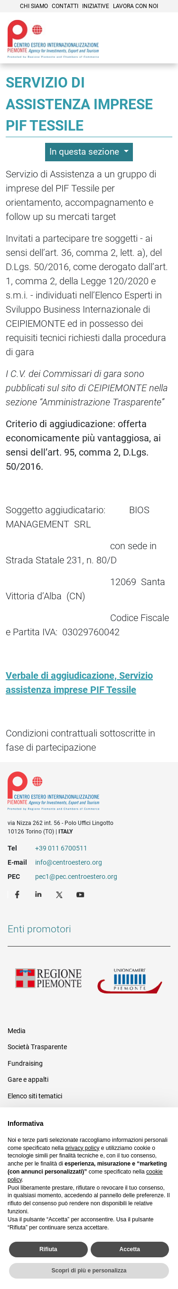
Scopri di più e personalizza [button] (88, 1270)
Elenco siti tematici (35, 1096)
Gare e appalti (28, 1079)
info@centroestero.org (68, 862)
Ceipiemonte (53, 39)
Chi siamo (34, 6)
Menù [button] (159, 50)
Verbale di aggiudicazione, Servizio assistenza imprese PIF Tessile (79, 682)
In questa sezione (85, 151)
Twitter (60, 894)
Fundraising (25, 1063)
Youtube (81, 894)
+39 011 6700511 (61, 848)
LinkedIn (39, 894)
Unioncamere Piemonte (130, 983)
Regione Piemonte (48, 983)
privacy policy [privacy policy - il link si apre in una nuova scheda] (82, 1148)
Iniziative (95, 6)
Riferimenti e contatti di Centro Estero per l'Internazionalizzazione (81, 793)
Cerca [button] (138, 50)
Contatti (65, 6)
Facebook (18, 894)
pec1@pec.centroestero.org (76, 876)
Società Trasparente (37, 1047)
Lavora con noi (135, 6)
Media (17, 1031)
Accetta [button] (130, 1249)
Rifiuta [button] (48, 1249)
